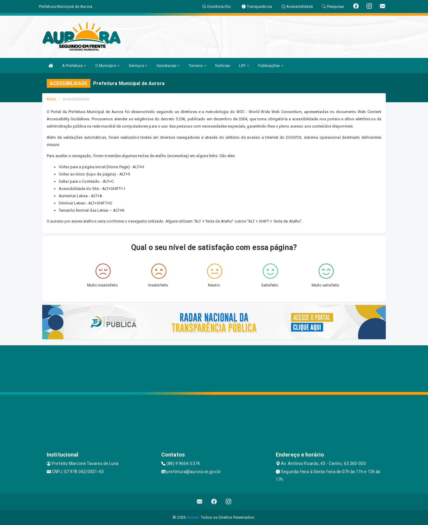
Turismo (197, 65)
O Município (107, 65)
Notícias (222, 65)
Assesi (193, 517)
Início (51, 99)
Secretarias (168, 65)
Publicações (270, 65)
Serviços (138, 65)
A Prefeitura (74, 65)
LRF (244, 65)
